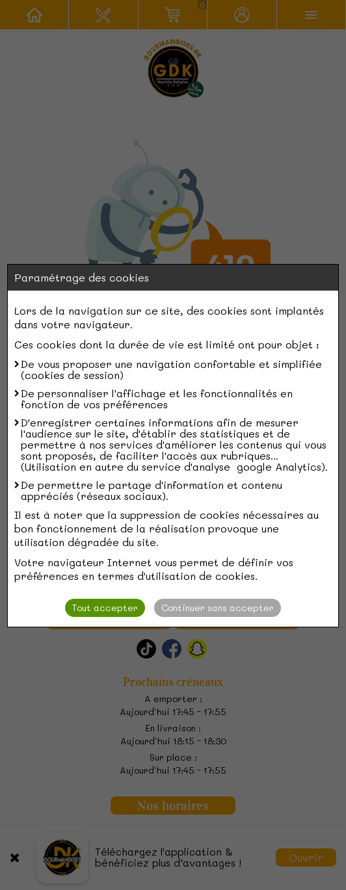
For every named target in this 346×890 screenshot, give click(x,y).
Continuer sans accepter (217, 607)
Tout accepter (105, 607)
